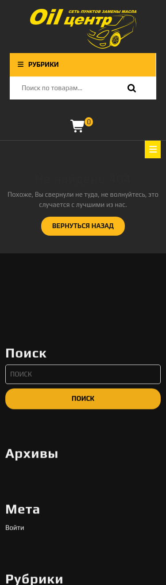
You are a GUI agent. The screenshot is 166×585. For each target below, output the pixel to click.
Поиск (130, 88)
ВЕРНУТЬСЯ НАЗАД (88, 228)
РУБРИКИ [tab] (37, 64)
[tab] (153, 149)
